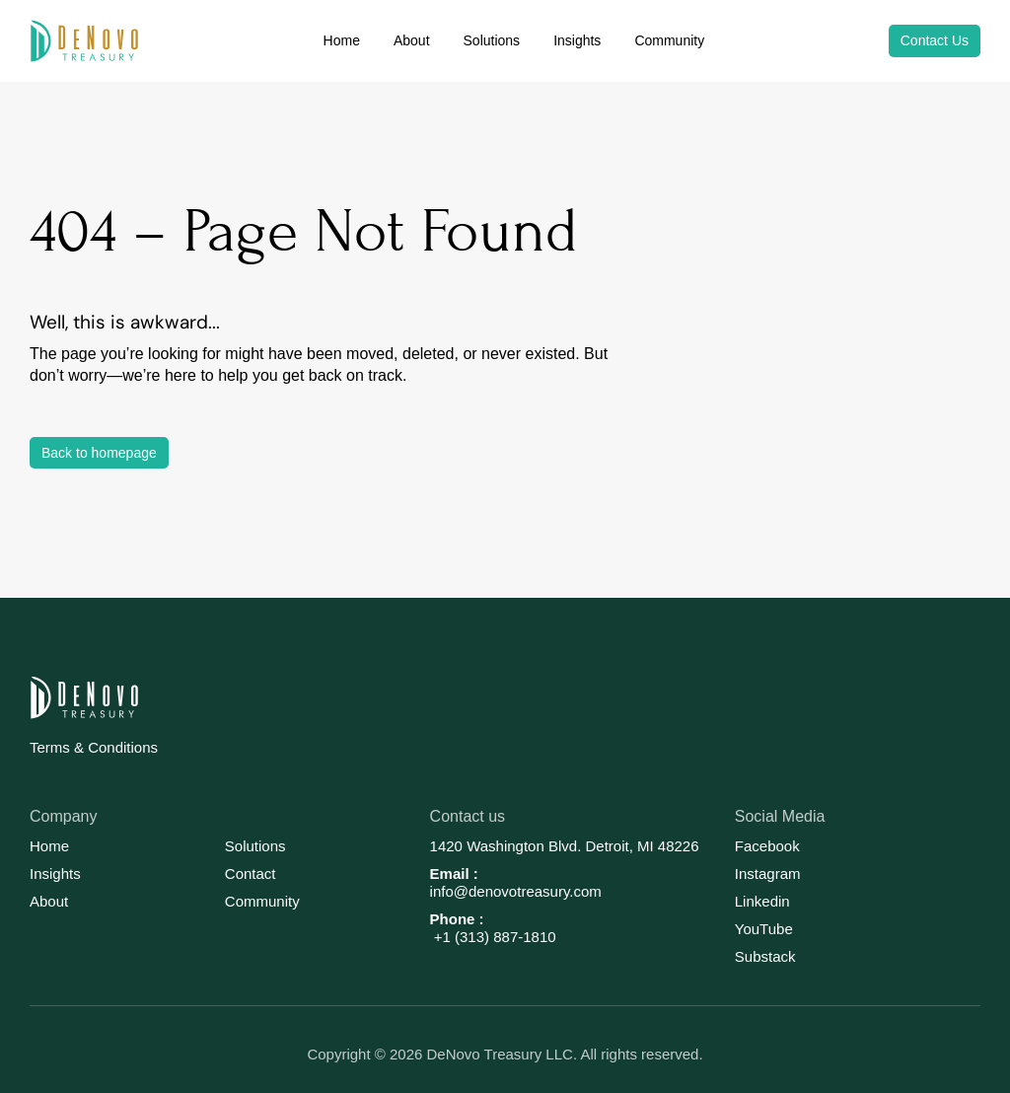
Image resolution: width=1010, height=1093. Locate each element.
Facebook (767, 846)
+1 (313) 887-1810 (493, 936)
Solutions (255, 846)
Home (49, 846)
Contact (250, 873)
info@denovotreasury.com (516, 891)
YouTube (764, 928)
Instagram (768, 873)
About (49, 901)
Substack (765, 956)
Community (262, 901)
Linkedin (762, 901)
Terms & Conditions (94, 747)
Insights (55, 873)
